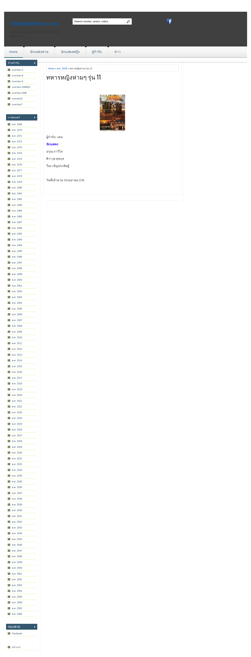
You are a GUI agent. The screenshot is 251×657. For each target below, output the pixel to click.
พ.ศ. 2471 (17, 136)
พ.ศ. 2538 (17, 498)
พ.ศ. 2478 (17, 176)
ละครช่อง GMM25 (21, 87)
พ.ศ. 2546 (17, 545)
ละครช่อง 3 (17, 70)
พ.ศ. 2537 (17, 493)
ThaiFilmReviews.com (34, 23)
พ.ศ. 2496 (17, 256)
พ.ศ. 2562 (17, 608)
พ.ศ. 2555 (17, 596)
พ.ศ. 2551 (17, 573)
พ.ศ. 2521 (17, 401)
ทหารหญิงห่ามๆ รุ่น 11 (73, 76)
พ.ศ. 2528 (17, 441)
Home (13, 52)
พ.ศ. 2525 (17, 424)
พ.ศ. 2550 (17, 568)
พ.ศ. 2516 (17, 372)
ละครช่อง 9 (17, 81)
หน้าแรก (16, 647)
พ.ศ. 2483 (17, 205)
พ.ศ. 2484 (17, 210)
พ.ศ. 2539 (17, 504)
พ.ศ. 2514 (17, 360)
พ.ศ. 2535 (17, 481)
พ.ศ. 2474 (17, 153)
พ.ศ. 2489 (17, 228)
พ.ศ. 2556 (17, 602)
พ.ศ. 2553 (17, 585)
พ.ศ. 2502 (17, 291)
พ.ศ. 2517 (17, 378)
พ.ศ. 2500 (17, 280)
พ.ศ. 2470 (17, 130)
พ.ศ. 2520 (17, 395)
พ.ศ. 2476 (17, 164)
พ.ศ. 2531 (17, 458)
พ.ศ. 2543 (17, 527)
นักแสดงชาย (39, 52)
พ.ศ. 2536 (17, 487)
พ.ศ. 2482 (17, 199)
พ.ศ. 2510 (17, 337)
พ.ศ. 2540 (17, 510)
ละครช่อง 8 (17, 75)
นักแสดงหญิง (70, 52)
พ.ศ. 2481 (17, 193)
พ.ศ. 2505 (17, 308)
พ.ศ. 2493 (17, 239)
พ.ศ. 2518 (17, 383)
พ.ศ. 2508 (17, 326)
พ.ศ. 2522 (17, 406)
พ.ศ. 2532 (17, 464)
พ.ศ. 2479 (17, 182)
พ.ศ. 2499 (17, 274)
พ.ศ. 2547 (17, 550)
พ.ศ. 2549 (17, 562)
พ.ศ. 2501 (17, 285)
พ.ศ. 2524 (17, 418)
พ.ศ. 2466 (17, 124)
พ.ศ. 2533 (17, 470)
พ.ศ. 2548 (17, 556)
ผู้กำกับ (97, 52)
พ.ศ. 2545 (17, 539)
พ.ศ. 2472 (17, 141)
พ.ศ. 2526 (17, 429)
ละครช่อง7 (17, 104)
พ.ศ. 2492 (17, 233)
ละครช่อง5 (17, 98)
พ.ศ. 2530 (17, 452)
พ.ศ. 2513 (17, 354)
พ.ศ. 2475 (17, 159)
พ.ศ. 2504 (17, 303)
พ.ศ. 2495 (17, 251)
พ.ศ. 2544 (17, 533)
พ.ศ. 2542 (17, 521)
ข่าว (117, 52)
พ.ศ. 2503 (17, 297)
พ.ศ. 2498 (17, 268)
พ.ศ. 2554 (17, 591)
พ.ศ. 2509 (17, 331)
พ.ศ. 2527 (17, 435)
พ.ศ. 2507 (17, 320)
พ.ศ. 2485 (17, 216)
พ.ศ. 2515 (17, 366)
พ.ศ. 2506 (17, 314)
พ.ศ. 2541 (17, 516)
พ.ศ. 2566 (17, 614)
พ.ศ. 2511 (17, 343)
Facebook (17, 633)
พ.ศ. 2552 (17, 579)
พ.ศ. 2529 (17, 447)
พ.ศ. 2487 (17, 222)
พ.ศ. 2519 (17, 389)
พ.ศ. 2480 (17, 187)
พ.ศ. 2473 (17, 147)
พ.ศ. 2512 (17, 349)
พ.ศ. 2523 (17, 412)
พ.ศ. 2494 (17, 245)
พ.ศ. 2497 (17, 262)
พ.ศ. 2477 (17, 170)
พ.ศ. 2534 (17, 475)
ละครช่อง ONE (19, 93)
